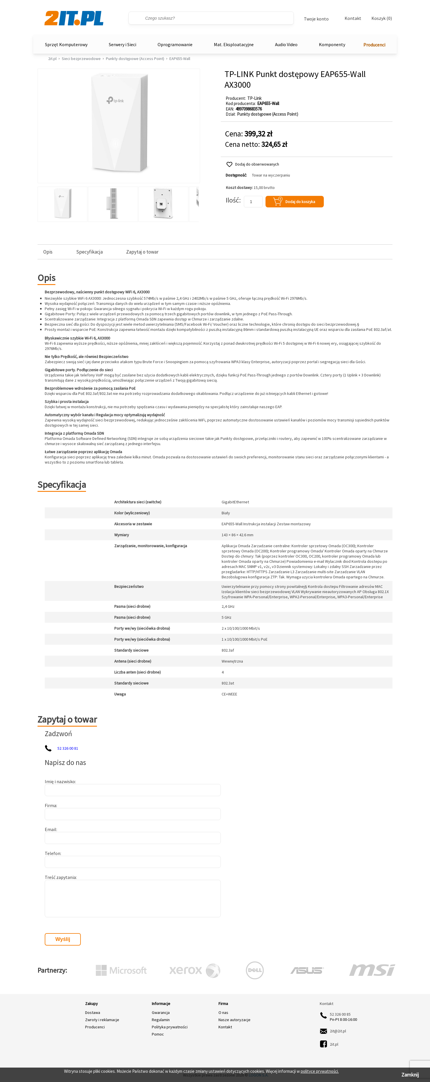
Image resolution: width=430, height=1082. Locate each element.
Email (50, 829)
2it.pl (52, 58)
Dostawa (92, 1012)
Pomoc (158, 1034)
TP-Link (254, 98)
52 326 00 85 (340, 1014)
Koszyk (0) (381, 18)
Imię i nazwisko (60, 781)
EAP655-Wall (179, 58)
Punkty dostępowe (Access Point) (135, 58)
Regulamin (161, 1019)
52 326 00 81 (67, 748)
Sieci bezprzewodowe (81, 58)
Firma (50, 805)
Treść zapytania (60, 877)
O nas (223, 1012)
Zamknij (410, 1074)
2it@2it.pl (338, 1031)
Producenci (374, 45)
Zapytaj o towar (142, 252)
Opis (48, 252)
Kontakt (353, 18)
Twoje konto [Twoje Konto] (316, 19)
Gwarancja (161, 1012)
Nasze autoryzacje (234, 1019)
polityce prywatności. (320, 1071)
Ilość (232, 200)
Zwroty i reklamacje (102, 1019)
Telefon (52, 853)
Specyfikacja (89, 252)
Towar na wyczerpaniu (271, 175)
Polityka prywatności (170, 1027)
